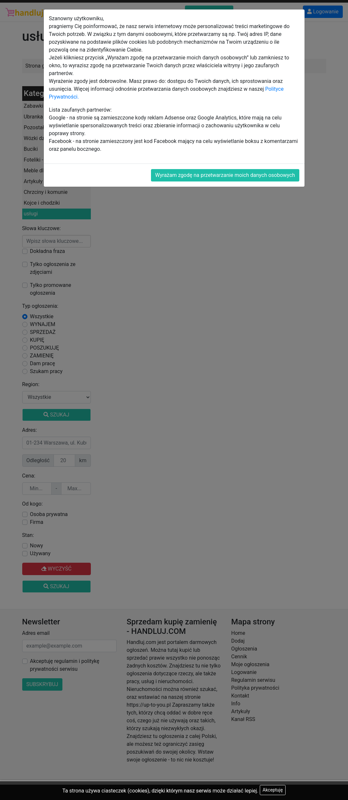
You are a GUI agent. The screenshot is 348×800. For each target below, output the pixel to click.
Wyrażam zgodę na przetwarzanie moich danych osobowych (225, 175)
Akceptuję (273, 789)
